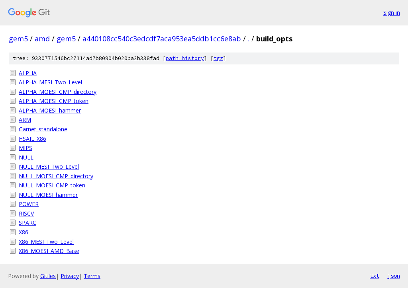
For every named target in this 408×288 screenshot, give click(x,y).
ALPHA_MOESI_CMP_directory (57, 91)
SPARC (27, 222)
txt (374, 275)
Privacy (70, 276)
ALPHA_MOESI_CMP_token (53, 101)
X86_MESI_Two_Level (46, 241)
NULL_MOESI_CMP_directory (56, 176)
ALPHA (28, 73)
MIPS (25, 148)
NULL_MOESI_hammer (48, 194)
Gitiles (48, 276)
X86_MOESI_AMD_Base (49, 251)
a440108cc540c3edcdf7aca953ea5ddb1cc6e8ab (161, 38)
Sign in (391, 12)
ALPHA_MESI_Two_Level (50, 82)
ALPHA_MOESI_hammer (50, 110)
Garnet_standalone (43, 129)
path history (185, 58)
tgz (218, 58)
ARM (25, 119)
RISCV (26, 213)
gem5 (18, 38)
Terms (92, 276)
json (393, 275)
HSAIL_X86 (32, 138)
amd (42, 38)
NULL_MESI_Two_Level (49, 166)
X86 (23, 232)
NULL (26, 157)
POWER (29, 204)
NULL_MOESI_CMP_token (52, 185)
